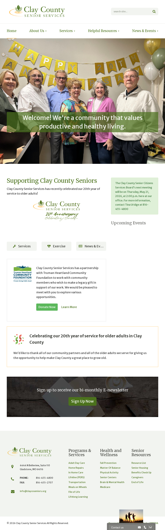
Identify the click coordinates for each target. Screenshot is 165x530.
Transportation (77, 482)
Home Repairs (76, 467)
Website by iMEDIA (147, 523)
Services (67, 31)
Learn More (69, 307)
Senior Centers (108, 477)
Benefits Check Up (141, 472)
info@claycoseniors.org (33, 491)
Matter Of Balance (110, 467)
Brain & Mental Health (112, 482)
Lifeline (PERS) (76, 477)
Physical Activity (109, 472)
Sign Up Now (82, 401)
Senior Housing (139, 467)
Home (11, 31)
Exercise (56, 246)
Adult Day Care (76, 463)
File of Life (74, 492)
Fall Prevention (108, 463)
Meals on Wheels (77, 487)
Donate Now (47, 307)
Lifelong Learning (78, 496)
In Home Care (75, 472)
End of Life (137, 482)
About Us (38, 31)
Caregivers (137, 477)
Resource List (138, 463)
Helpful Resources (103, 31)
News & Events (145, 31)
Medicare (105, 487)
